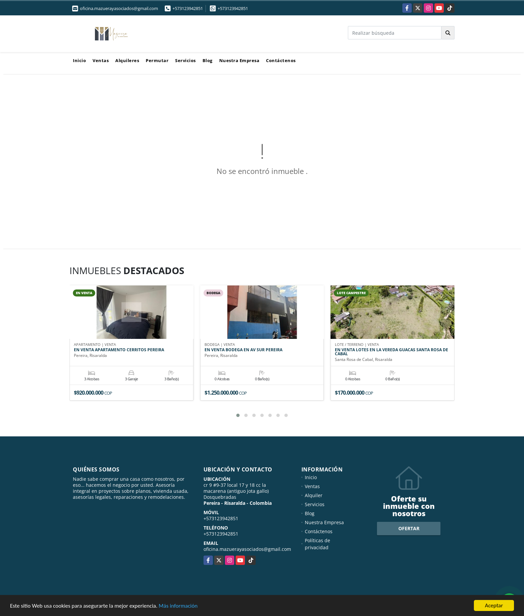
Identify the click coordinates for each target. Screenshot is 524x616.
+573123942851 (187, 8)
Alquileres (127, 60)
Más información (178, 606)
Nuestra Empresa (239, 60)
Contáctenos (281, 60)
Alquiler (313, 495)
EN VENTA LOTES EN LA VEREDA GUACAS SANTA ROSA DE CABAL (391, 352)
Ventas (101, 60)
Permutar (157, 60)
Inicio (79, 60)
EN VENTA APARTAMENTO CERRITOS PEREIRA (119, 350)
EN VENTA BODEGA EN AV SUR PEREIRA (243, 350)
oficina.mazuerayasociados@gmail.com (247, 549)
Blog (208, 60)
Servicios (185, 60)
